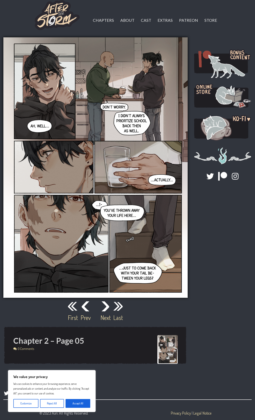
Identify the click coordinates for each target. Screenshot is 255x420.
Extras (165, 20)
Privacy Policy (181, 413)
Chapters (103, 20)
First (72, 317)
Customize (25, 403)
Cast (146, 20)
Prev (85, 317)
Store (210, 20)
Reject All (52, 403)
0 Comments (26, 349)
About (127, 20)
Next (105, 317)
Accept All (78, 403)
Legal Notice (202, 413)
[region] (52, 391)
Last (118, 317)
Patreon (188, 20)
